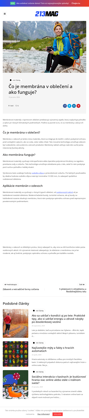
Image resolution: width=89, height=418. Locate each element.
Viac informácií (43, 414)
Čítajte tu (76, 3)
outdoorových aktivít (64, 192)
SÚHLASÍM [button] (57, 414)
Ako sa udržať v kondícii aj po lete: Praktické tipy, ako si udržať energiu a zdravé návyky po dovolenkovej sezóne (58, 320)
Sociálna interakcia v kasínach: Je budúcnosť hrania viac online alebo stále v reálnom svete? (59, 381)
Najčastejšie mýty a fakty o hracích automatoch (53, 350)
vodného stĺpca (38, 173)
